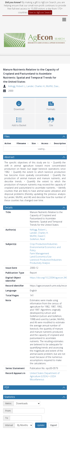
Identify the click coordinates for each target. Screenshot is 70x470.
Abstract (9, 157)
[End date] (26, 425)
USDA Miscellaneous (43, 378)
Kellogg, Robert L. (16, 86)
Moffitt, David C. (54, 86)
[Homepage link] (35, 39)
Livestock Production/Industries (46, 259)
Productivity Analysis (40, 262)
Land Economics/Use (40, 256)
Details (8, 207)
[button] (51, 104)
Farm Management (39, 253)
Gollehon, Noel (37, 239)
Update (41, 432)
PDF (6, 387)
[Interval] (24, 432)
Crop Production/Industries (43, 243)
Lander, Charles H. (36, 86)
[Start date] (29, 418)
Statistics (9, 404)
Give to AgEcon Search (40, 12)
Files (7, 136)
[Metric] (27, 411)
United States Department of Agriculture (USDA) (44, 375)
